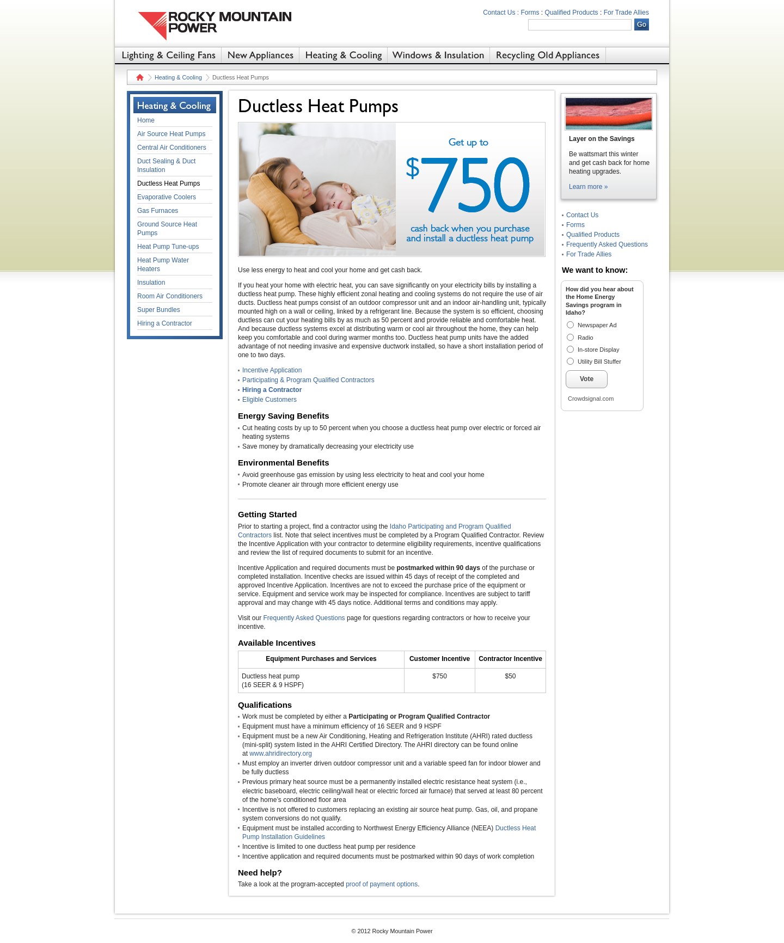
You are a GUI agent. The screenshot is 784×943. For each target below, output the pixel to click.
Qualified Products (571, 12)
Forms (530, 12)
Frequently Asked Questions (304, 618)
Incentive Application (272, 370)
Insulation (151, 282)
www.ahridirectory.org (280, 753)
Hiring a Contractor (272, 390)
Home (138, 77)
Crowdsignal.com (591, 398)
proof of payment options (382, 884)
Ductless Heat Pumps (168, 183)
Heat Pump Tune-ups (168, 246)
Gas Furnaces (157, 211)
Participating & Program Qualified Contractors (308, 380)
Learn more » (588, 187)
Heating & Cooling (178, 77)
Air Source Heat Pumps (171, 134)
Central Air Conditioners (171, 147)
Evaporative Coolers (166, 197)
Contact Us (582, 215)
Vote (586, 379)
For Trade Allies (626, 12)
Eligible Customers (269, 399)
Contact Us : (501, 12)
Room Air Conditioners (170, 296)
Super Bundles (158, 310)
